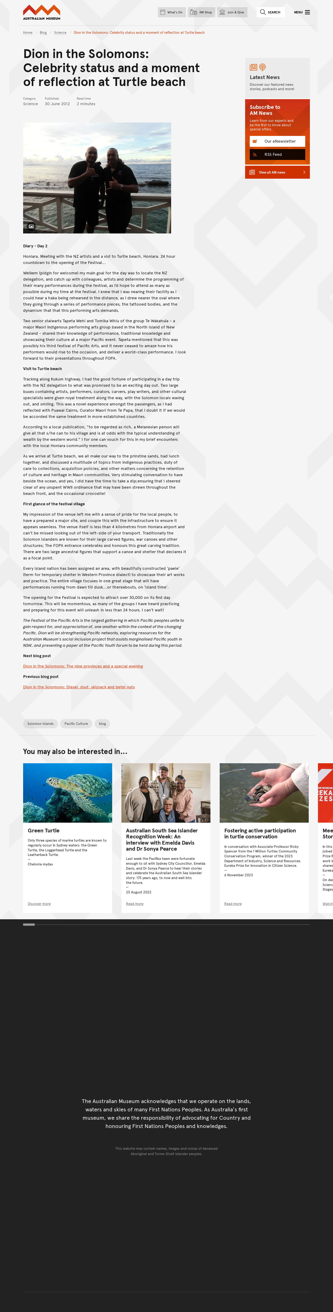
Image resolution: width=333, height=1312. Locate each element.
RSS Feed (272, 154)
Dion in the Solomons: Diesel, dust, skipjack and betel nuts (79, 687)
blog (102, 723)
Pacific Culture (76, 723)
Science (60, 32)
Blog (44, 32)
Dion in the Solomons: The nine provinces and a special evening (83, 666)
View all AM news (272, 172)
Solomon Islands (41, 723)
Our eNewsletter (279, 141)
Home (27, 32)
